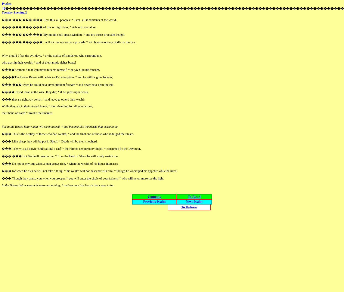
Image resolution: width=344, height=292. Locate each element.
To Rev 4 (194, 197)
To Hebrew (189, 207)
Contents (154, 197)
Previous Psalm (154, 201)
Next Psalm (194, 201)
